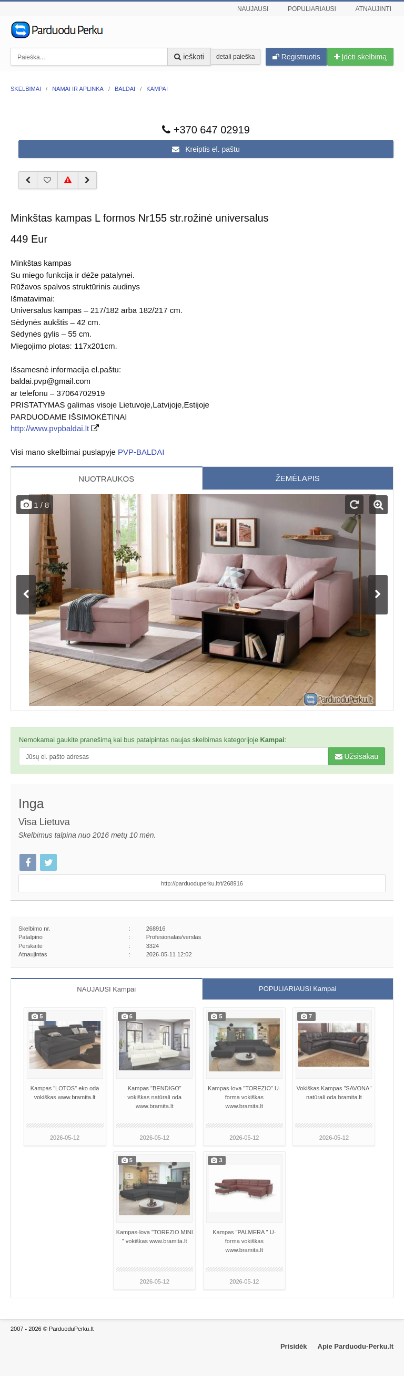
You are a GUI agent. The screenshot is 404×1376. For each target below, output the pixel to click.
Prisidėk (293, 1346)
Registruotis (296, 57)
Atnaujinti (373, 9)
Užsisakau (356, 756)
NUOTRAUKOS (106, 478)
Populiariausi (312, 9)
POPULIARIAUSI (297, 989)
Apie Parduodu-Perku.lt (355, 1346)
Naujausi (252, 9)
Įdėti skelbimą (360, 57)
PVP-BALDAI (141, 451)
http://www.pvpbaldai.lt (50, 428)
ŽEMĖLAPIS (298, 478)
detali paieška (235, 56)
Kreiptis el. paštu (205, 149)
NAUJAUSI (106, 989)
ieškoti (189, 57)
